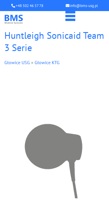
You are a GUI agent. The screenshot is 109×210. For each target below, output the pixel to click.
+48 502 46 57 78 (29, 5)
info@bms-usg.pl (84, 5)
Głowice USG (17, 62)
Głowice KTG (47, 62)
